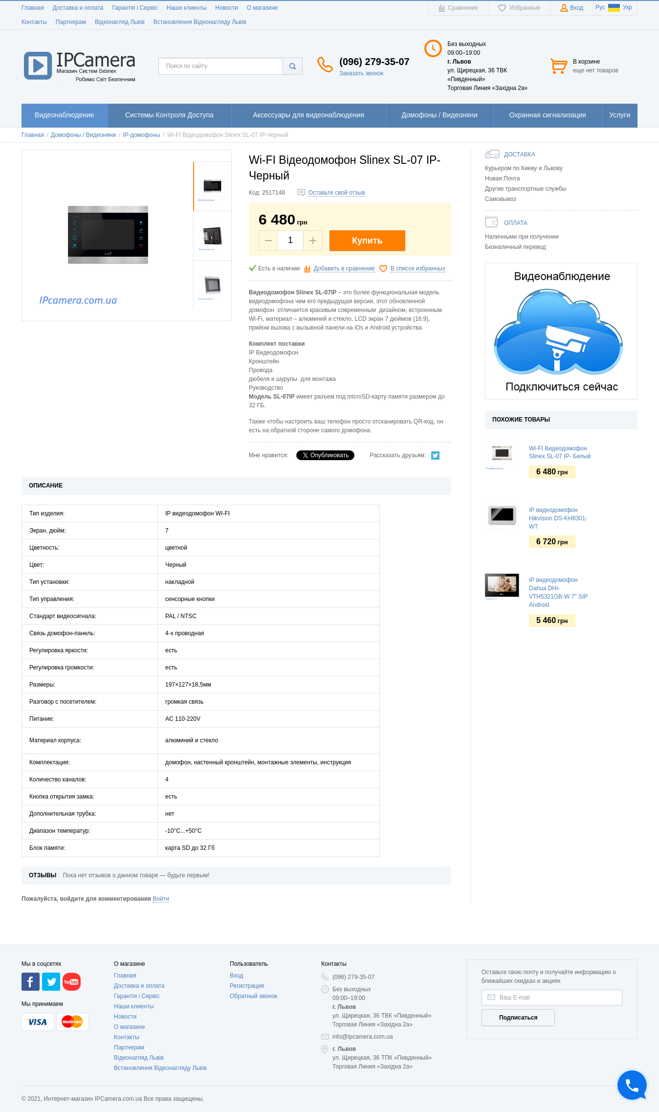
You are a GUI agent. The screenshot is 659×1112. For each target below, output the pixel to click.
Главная (33, 7)
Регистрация (247, 1018)
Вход (236, 1008)
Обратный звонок (253, 1028)
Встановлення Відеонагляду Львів (200, 22)
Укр (620, 7)
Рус (600, 7)
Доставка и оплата (78, 7)
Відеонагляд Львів (120, 22)
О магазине (262, 7)
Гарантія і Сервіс (135, 7)
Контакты (34, 22)
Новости (226, 7)
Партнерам (71, 22)
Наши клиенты (187, 7)
